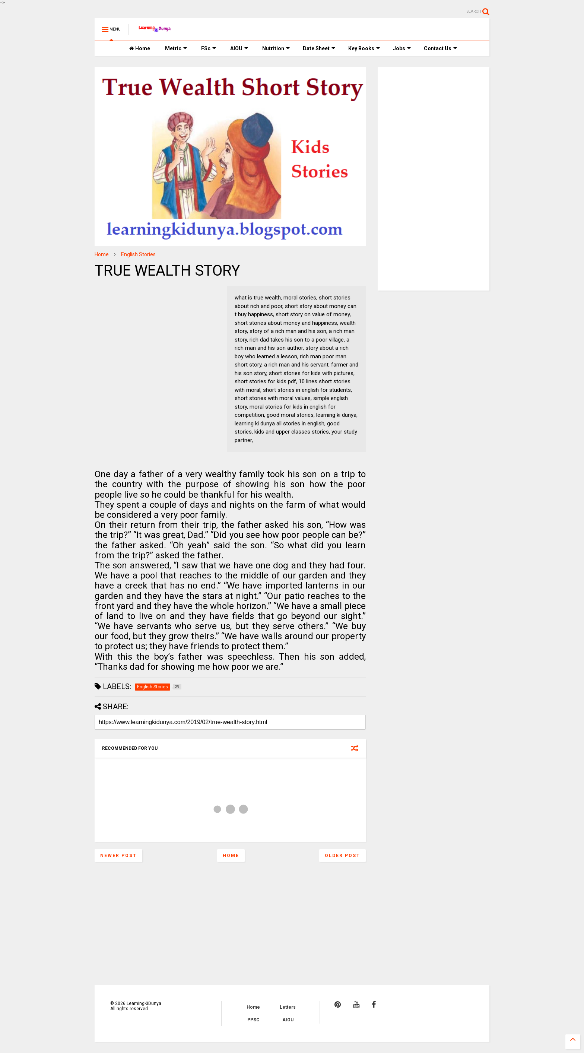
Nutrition (276, 48)
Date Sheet (319, 48)
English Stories (138, 254)
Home (139, 48)
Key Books (364, 48)
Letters (288, 1007)
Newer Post (118, 855)
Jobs (402, 48)
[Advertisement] (141, 332)
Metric (176, 48)
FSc (208, 48)
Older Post (342, 855)
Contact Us (440, 48)
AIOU (239, 48)
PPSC (253, 1019)
